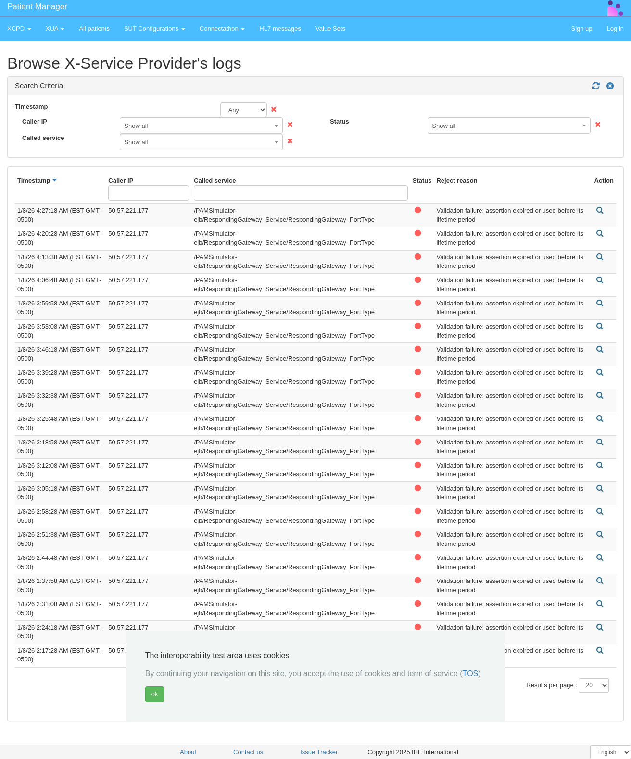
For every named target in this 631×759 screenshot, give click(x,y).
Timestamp (31, 106)
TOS (471, 674)
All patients (94, 28)
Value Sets (330, 28)
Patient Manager (37, 6)
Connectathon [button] (222, 28)
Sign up (581, 28)
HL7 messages (280, 28)
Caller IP (34, 121)
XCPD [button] (19, 28)
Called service (43, 137)
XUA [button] (55, 28)
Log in (615, 28)
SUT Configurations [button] (154, 28)
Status (339, 121)
